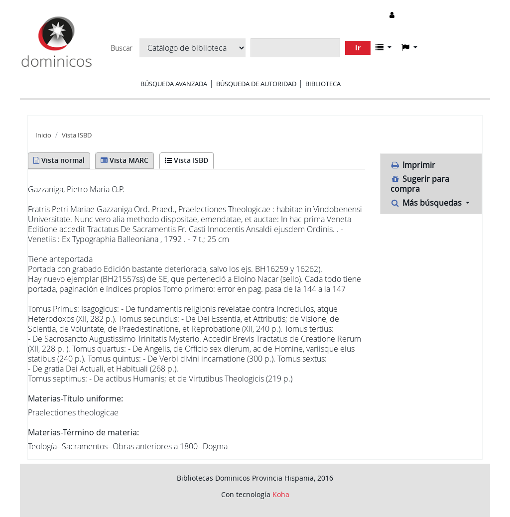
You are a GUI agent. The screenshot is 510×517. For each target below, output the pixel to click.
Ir (358, 47)
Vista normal (59, 160)
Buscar (121, 48)
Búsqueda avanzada (173, 83)
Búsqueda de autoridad (256, 83)
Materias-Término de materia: (83, 432)
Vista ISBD (77, 135)
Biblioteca (323, 83)
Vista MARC (124, 160)
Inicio (43, 135)
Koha (280, 494)
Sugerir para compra (420, 183)
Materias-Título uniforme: (75, 398)
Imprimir (413, 164)
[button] (383, 47)
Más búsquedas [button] (427, 202)
